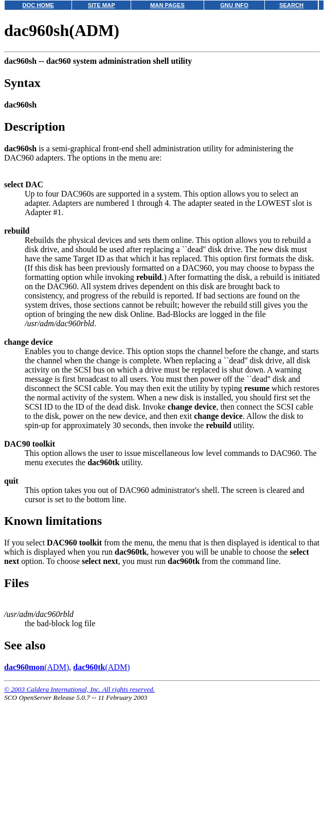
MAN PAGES (167, 5)
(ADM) (36, 667)
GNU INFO (234, 5)
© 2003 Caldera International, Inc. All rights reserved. (79, 689)
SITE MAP (101, 5)
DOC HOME (38, 5)
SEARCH (291, 5)
